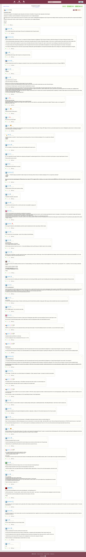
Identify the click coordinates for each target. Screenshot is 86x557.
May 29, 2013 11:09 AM (10, 502)
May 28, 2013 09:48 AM (10, 450)
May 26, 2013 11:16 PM (10, 307)
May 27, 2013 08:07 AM (10, 334)
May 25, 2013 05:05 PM (10, 126)
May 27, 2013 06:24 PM (10, 409)
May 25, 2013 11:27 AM (10, 53)
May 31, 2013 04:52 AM (10, 529)
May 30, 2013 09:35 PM (10, 520)
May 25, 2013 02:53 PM (10, 78)
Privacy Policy (46, 553)
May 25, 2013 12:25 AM (10, 29)
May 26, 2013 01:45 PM (10, 232)
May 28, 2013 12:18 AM (10, 429)
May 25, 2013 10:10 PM (10, 145)
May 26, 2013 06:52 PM (10, 277)
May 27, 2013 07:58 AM (10, 326)
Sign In (81, 2)
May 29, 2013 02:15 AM (10, 488)
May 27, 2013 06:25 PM (10, 417)
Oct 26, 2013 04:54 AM (10, 544)
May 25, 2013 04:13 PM (10, 109)
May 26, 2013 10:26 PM (10, 298)
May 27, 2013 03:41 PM (10, 357)
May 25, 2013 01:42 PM (10, 61)
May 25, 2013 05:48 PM (10, 135)
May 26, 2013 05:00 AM (10, 173)
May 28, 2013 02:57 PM (10, 463)
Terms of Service (40, 553)
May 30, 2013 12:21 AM (10, 511)
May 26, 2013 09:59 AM (10, 186)
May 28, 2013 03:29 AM (10, 438)
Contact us (52, 553)
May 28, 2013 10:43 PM (10, 475)
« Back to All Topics (6, 6)
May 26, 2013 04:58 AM (10, 164)
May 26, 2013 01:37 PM (10, 224)
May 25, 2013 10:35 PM (10, 154)
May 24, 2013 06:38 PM (9, 10)
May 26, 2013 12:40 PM (10, 211)
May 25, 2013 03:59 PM (10, 98)
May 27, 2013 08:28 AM (10, 344)
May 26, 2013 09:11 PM (10, 285)
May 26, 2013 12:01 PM (10, 203)
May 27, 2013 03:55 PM (10, 371)
